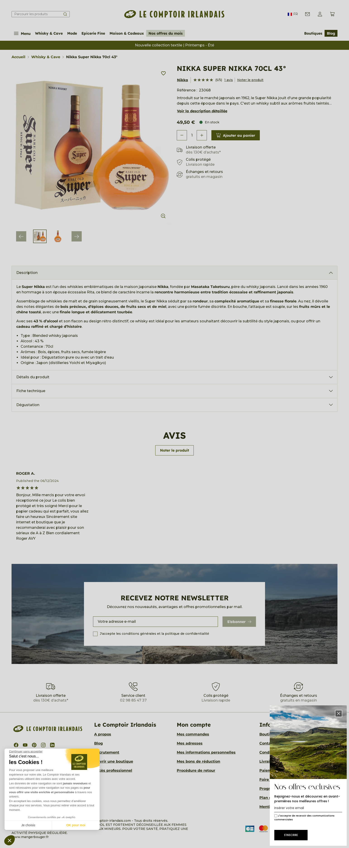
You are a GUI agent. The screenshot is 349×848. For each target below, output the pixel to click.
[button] (9, 840)
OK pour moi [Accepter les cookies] (76, 825)
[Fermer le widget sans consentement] (26, 751)
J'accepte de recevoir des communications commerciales (304, 817)
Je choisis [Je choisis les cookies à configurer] (28, 825)
